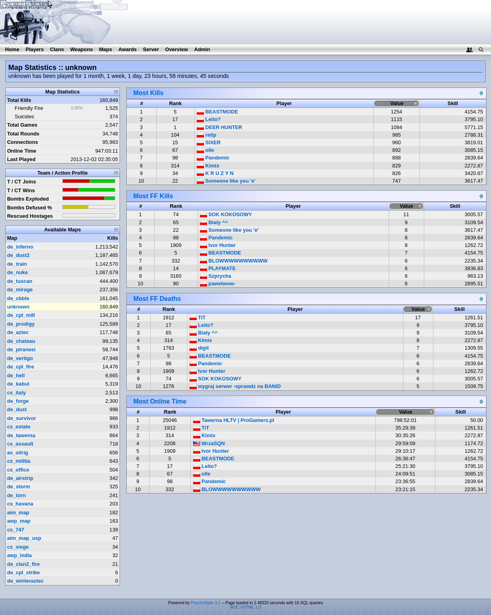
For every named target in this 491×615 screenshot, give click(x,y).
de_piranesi (21, 349)
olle (205, 150)
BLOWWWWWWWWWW (233, 261)
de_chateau (21, 341)
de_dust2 (18, 255)
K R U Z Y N (215, 173)
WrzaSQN (209, 443)
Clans (57, 49)
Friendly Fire (29, 108)
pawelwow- (218, 284)
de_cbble (18, 298)
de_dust (17, 409)
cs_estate (18, 427)
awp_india (19, 555)
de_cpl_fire (20, 367)
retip (206, 135)
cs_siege (18, 547)
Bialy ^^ (214, 222)
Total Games (22, 125)
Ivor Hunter (218, 245)
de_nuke (17, 272)
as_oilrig (17, 453)
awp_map (18, 521)
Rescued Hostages (30, 216)
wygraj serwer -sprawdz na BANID (235, 386)
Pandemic (213, 158)
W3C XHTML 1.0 (245, 607)
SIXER (209, 142)
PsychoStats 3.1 (205, 603)
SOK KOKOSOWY (226, 214)
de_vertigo (20, 358)
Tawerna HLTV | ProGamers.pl (233, 420)
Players (35, 49)
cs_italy (16, 393)
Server (151, 49)
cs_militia (18, 461)
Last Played (21, 159)
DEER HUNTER (219, 127)
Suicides (24, 116)
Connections (22, 142)
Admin (202, 49)
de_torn (16, 495)
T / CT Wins (21, 190)
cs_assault (20, 444)
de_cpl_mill (21, 315)
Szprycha (215, 276)
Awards (127, 49)
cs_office (18, 470)
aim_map (18, 512)
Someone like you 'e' (226, 181)
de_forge (18, 401)
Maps (105, 49)
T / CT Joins (21, 182)
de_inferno (20, 247)
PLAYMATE (218, 268)
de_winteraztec (25, 581)
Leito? (209, 119)
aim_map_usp (24, 538)
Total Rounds (23, 134)
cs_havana (20, 504)
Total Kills (19, 100)
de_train (17, 264)
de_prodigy (21, 324)
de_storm (18, 487)
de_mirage (20, 290)
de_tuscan (19, 281)
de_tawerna (21, 435)
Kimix (208, 166)
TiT (198, 317)
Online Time (21, 151)
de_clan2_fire (23, 564)
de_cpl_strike (23, 572)
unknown (18, 307)
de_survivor (21, 418)
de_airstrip (20, 478)
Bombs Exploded (28, 199)
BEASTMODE (217, 112)
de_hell (16, 375)
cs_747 (15, 530)
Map (12, 238)
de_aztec (18, 332)
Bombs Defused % (29, 208)
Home (12, 49)
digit (199, 348)
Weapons (81, 49)
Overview (176, 49)
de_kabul (18, 384)
